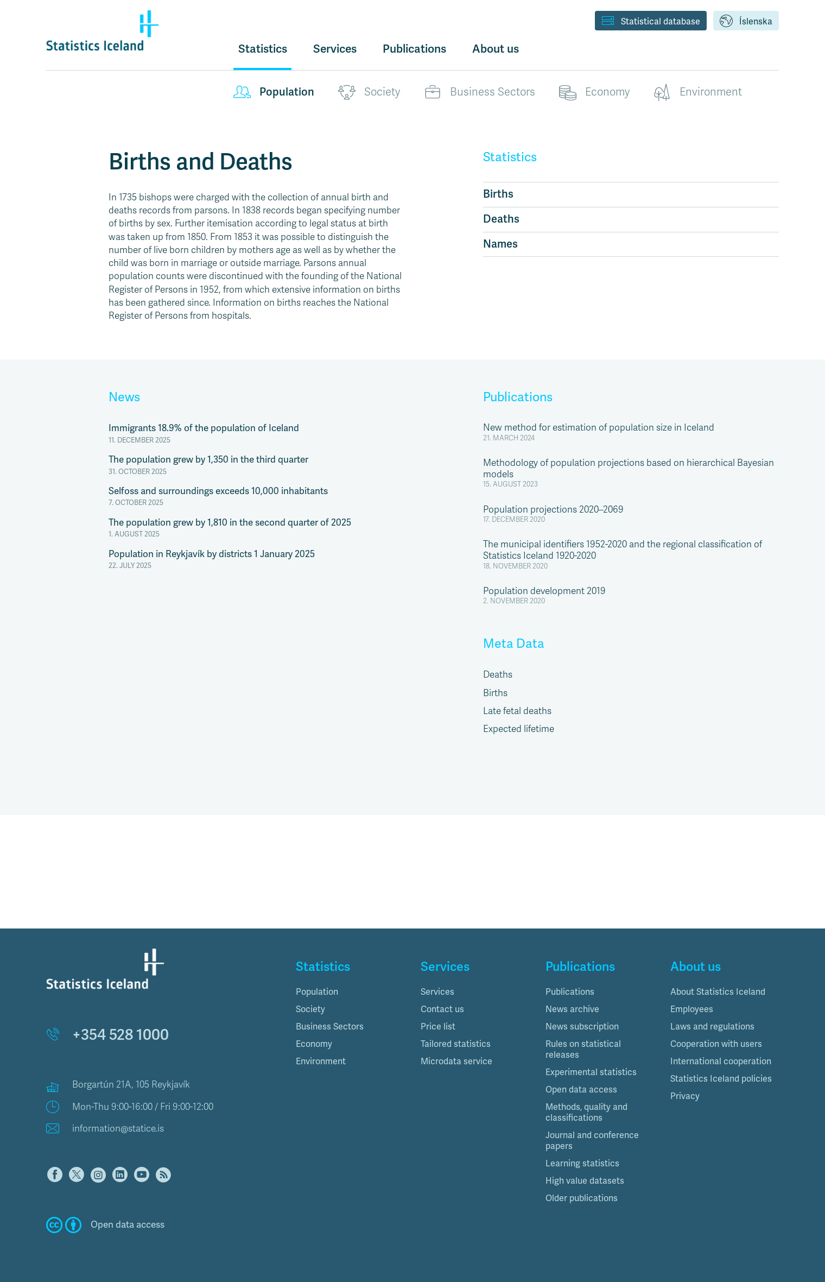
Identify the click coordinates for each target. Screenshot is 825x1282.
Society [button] (310, 1009)
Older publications (581, 1198)
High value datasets (584, 1181)
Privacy (685, 1096)
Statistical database (650, 22)
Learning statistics (582, 1163)
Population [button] (317, 992)
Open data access (581, 1089)
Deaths (501, 219)
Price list (438, 1026)
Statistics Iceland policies (721, 1078)
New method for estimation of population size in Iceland (598, 427)
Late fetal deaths (517, 711)
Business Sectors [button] (330, 1026)
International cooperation (720, 1061)
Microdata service (456, 1061)
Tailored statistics (456, 1044)
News (124, 397)
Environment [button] (321, 1061)
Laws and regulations (712, 1026)
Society (369, 92)
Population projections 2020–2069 (553, 509)
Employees (691, 1009)
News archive (572, 1009)
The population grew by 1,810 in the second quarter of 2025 (230, 522)
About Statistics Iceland (717, 992)
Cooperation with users (716, 1044)
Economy (594, 92)
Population (273, 92)
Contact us (442, 1009)
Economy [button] (314, 1044)
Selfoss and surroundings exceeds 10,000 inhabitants (218, 491)
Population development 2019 (544, 591)
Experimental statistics (591, 1072)
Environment (697, 92)
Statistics (262, 49)
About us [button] (495, 49)
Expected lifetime (518, 729)
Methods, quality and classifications (586, 1112)
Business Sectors (479, 92)
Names (500, 244)
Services (437, 992)
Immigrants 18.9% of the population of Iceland (204, 428)
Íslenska (746, 22)
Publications (518, 397)
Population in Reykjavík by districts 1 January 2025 (212, 554)
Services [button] (335, 49)
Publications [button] (414, 49)
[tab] (350, 992)
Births (498, 194)
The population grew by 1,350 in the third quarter (208, 459)
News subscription (582, 1026)
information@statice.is (118, 1128)
